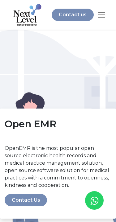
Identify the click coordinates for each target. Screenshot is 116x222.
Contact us (73, 15)
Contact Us (26, 200)
